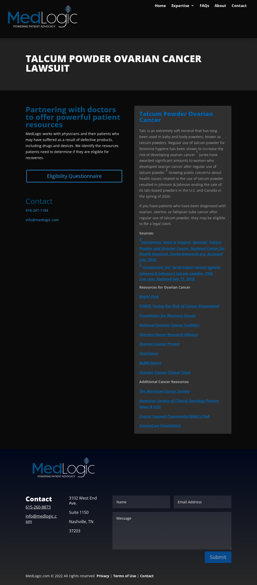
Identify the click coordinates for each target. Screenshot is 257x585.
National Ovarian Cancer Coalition (169, 324)
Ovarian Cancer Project (159, 343)
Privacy (103, 575)
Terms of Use (124, 575)
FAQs (204, 6)
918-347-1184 (37, 210)
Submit (218, 557)
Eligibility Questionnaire (74, 176)
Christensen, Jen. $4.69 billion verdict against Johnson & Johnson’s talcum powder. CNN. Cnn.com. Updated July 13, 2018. (179, 271)
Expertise (180, 6)
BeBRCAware (150, 362)
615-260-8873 (38, 507)
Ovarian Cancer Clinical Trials (164, 372)
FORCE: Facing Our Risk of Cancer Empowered (179, 305)
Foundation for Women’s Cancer (167, 315)
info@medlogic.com (42, 219)
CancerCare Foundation (160, 425)
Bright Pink (149, 296)
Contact (239, 6)
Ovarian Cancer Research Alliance (168, 334)
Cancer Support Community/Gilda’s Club (174, 416)
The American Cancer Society (164, 391)
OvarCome (148, 353)
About (220, 6)
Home (160, 6)
